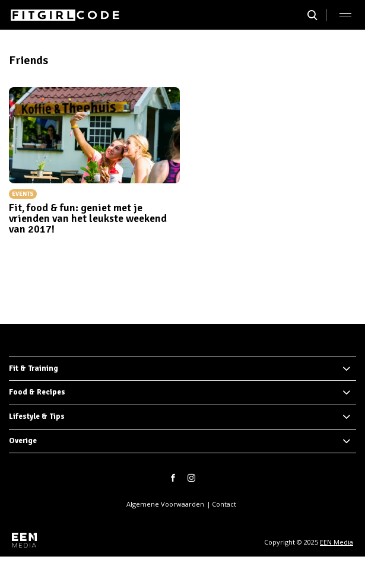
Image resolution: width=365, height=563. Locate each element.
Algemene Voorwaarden (165, 504)
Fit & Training (33, 368)
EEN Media (336, 541)
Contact (224, 504)
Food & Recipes (37, 392)
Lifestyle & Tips (37, 416)
